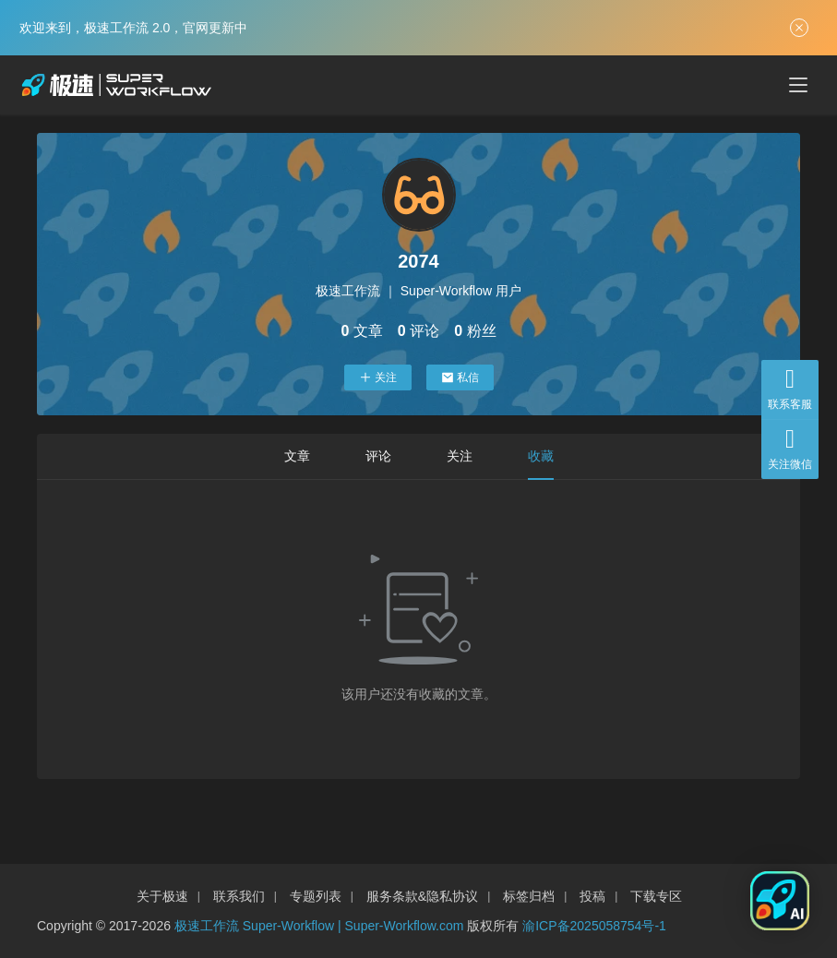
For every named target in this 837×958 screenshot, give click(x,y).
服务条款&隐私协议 (422, 896)
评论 (378, 456)
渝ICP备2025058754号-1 (594, 925)
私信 (460, 377)
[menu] (798, 85)
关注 (378, 377)
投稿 (592, 896)
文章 (297, 456)
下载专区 (656, 896)
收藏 (541, 456)
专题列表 (315, 896)
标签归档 (529, 896)
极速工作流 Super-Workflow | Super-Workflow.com (319, 925)
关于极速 (162, 896)
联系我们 (239, 896)
